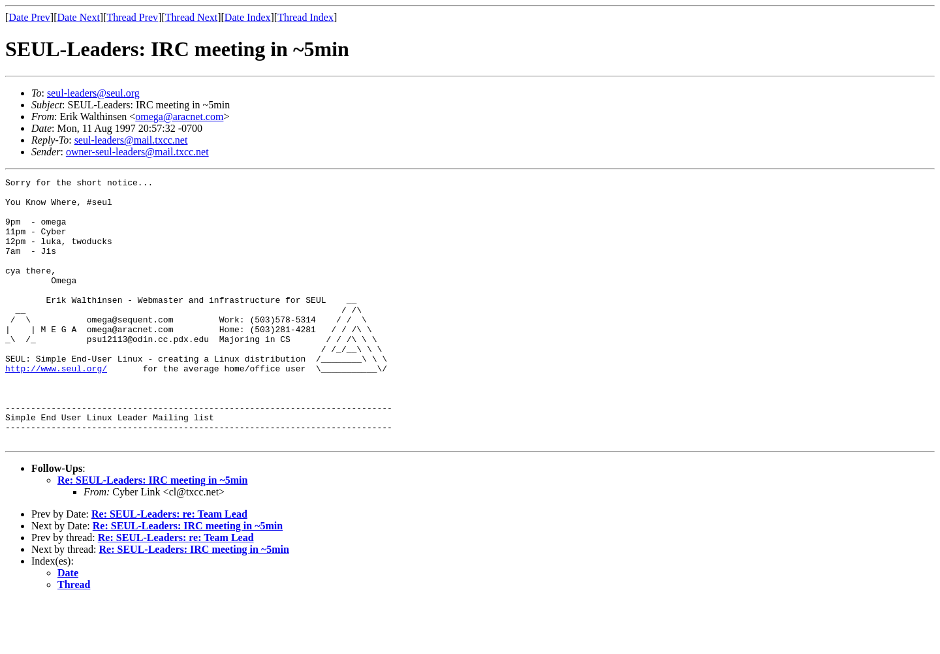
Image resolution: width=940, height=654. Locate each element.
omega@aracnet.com (179, 116)
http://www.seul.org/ (56, 407)
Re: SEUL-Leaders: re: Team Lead (169, 566)
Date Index (248, 17)
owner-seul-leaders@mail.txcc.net (137, 151)
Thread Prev (132, 17)
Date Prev (29, 17)
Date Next (78, 17)
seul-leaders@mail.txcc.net (131, 140)
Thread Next (191, 17)
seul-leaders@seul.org (93, 93)
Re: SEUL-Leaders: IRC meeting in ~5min (152, 532)
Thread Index (305, 17)
